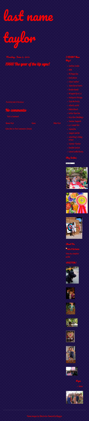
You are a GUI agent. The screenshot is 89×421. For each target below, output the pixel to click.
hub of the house (73, 249)
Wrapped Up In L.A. (75, 94)
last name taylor (28, 26)
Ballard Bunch (73, 109)
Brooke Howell (73, 90)
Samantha (72, 129)
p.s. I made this (74, 125)
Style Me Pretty (74, 102)
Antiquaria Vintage (75, 98)
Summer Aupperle (75, 121)
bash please (73, 78)
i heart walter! (74, 82)
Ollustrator (43, 416)
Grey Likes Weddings (76, 117)
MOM (70, 70)
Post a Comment (13, 117)
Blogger (59, 416)
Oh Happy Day (73, 74)
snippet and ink (74, 133)
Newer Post (10, 123)
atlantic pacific (74, 105)
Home (34, 123)
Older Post (57, 123)
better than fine (74, 113)
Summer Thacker (75, 144)
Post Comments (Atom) (23, 129)
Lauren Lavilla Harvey (76, 152)
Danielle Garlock (74, 148)
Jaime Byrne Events (75, 86)
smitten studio (74, 66)
